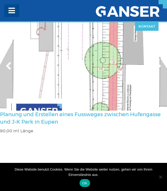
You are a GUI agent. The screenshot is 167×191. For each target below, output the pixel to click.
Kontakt (146, 26)
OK (84, 183)
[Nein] (160, 177)
